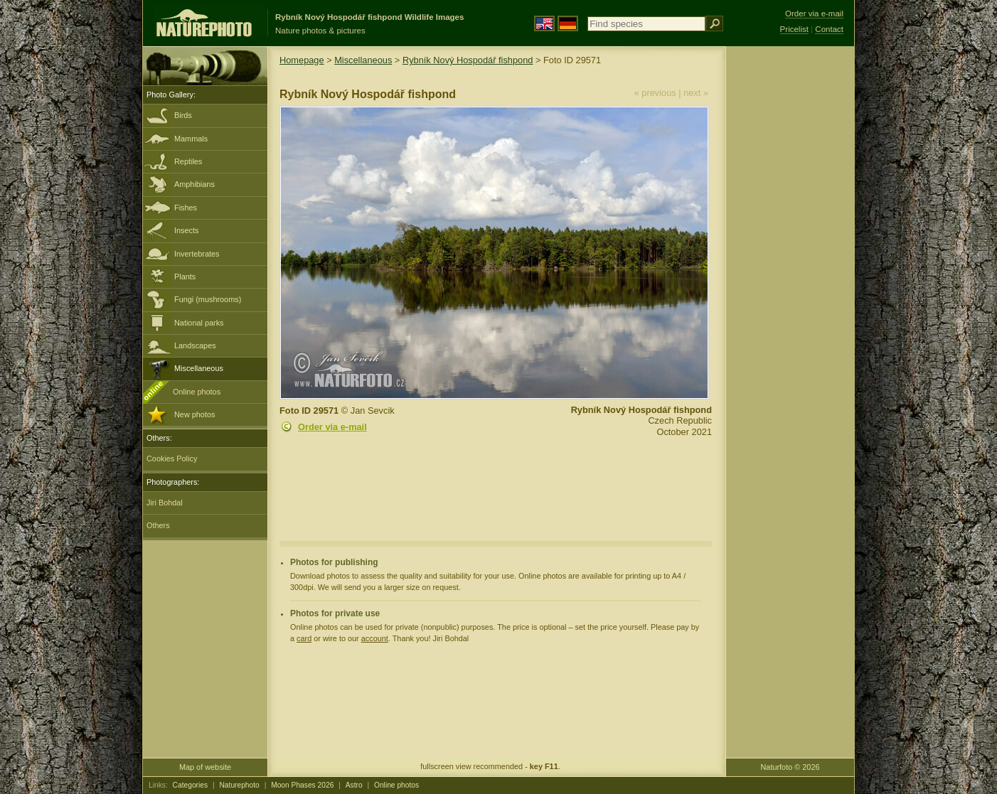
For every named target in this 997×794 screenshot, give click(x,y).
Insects (186, 230)
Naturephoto (239, 785)
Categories (190, 785)
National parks (199, 322)
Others (158, 525)
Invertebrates (196, 254)
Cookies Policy (171, 458)
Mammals (191, 138)
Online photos (196, 391)
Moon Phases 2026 (302, 785)
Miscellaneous (198, 368)
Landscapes (195, 345)
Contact (829, 29)
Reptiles (188, 161)
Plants (185, 276)
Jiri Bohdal (164, 502)
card (304, 638)
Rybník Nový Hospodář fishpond (467, 60)
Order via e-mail (332, 427)
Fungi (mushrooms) (207, 299)
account (374, 638)
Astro (354, 785)
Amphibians (194, 184)
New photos (194, 414)
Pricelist (794, 29)
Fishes (185, 207)
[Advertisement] (790, 273)
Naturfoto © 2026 (790, 767)
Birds (183, 115)
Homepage (301, 60)
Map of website (205, 767)
